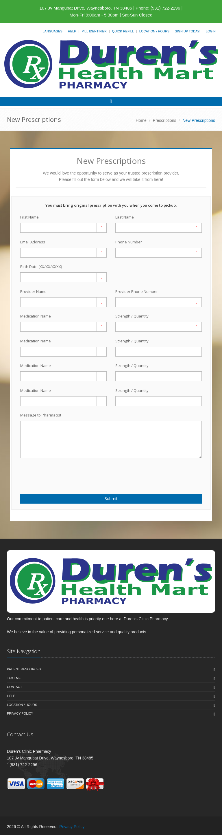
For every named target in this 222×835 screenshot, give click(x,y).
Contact (14, 687)
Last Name (124, 217)
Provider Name (33, 291)
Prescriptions (164, 120)
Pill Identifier (94, 31)
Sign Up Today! (187, 31)
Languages (52, 31)
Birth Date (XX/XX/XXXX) (41, 266)
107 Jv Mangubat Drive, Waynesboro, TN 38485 (86, 7)
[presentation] (54, 472)
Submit (111, 498)
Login (211, 31)
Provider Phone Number (136, 291)
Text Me (14, 678)
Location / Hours (154, 31)
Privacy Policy (20, 713)
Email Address (32, 242)
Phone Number (128, 242)
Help (72, 31)
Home (141, 120)
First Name (29, 217)
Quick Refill (123, 31)
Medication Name (35, 316)
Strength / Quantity (132, 316)
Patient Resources (24, 669)
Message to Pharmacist (40, 415)
